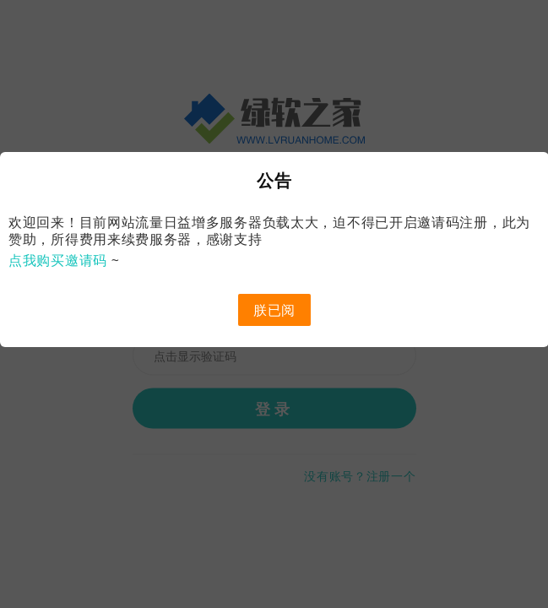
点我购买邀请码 (57, 260)
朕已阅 (274, 310)
